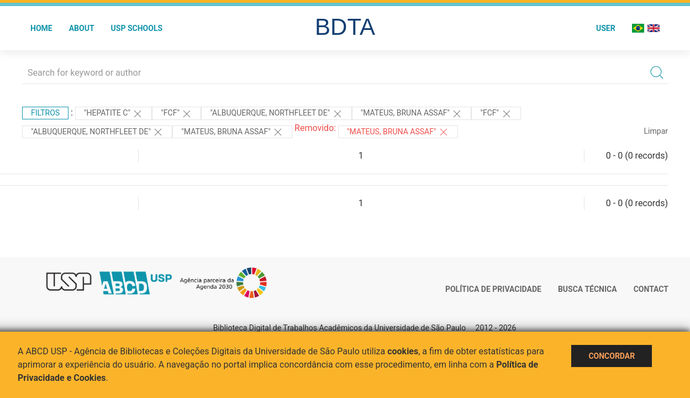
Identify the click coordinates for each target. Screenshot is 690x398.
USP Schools (137, 28)
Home (41, 28)
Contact (651, 289)
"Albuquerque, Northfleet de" (276, 113)
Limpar (656, 131)
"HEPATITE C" (113, 113)
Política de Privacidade (493, 289)
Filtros (45, 112)
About (81, 28)
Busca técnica (587, 289)
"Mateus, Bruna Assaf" (398, 132)
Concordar (611, 356)
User (605, 28)
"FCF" (176, 113)
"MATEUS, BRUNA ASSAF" (412, 113)
